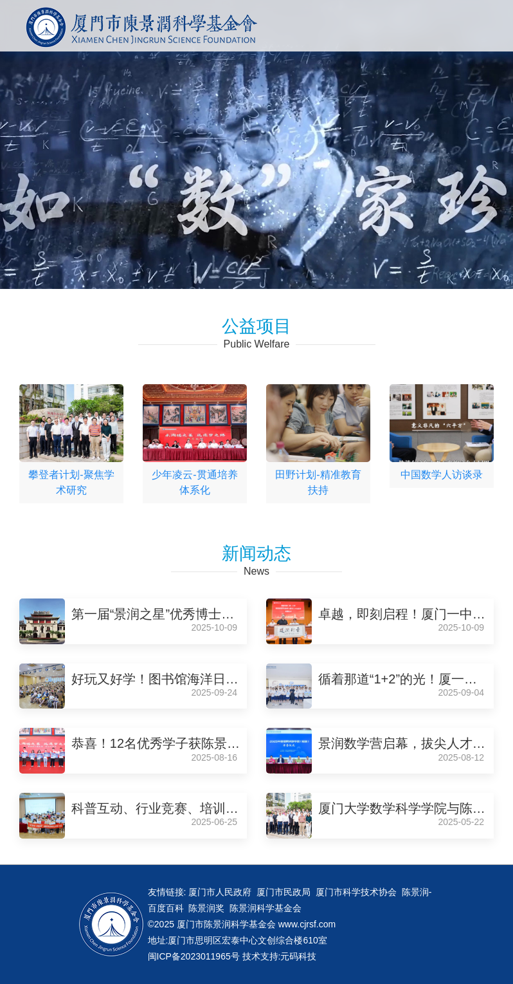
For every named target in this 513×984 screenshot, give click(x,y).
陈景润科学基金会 (266, 908)
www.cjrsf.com (307, 924)
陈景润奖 (206, 908)
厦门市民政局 (283, 892)
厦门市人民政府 (219, 892)
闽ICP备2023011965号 (195, 956)
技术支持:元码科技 (279, 956)
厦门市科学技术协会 (356, 892)
